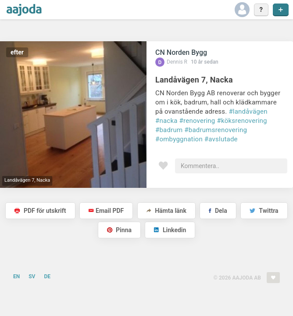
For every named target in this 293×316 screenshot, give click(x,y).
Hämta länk (166, 210)
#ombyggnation (179, 139)
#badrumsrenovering (215, 130)
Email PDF (106, 210)
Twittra (264, 210)
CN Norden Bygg (181, 52)
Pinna (119, 229)
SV (32, 276)
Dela (218, 210)
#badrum (168, 130)
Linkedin (170, 229)
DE (47, 276)
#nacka (166, 121)
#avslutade (221, 139)
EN (16, 276)
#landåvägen (248, 111)
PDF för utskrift (40, 210)
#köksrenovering (242, 121)
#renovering (197, 121)
